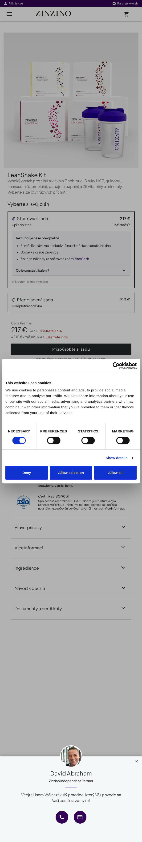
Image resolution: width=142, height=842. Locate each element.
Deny (26, 473)
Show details (117, 458)
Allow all (115, 473)
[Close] (136, 760)
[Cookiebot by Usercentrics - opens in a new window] (116, 365)
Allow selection (71, 473)
